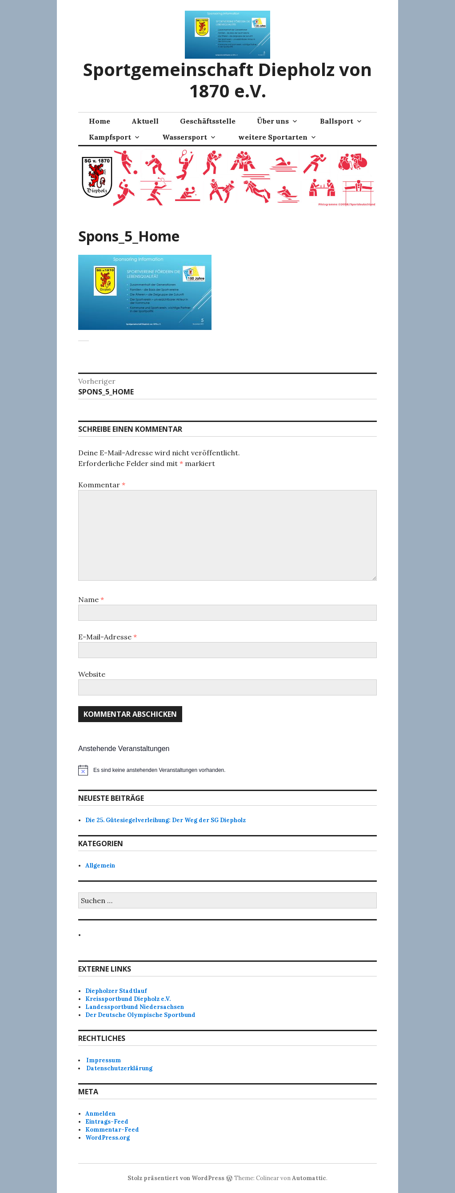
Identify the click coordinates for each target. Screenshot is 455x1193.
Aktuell (145, 120)
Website (91, 674)
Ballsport (336, 120)
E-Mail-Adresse (107, 636)
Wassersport (184, 137)
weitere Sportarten (272, 137)
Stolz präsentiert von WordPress (176, 1178)
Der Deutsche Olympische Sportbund (140, 1015)
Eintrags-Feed (106, 1121)
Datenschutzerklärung (119, 1068)
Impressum (103, 1060)
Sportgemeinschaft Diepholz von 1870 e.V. (227, 80)
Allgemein (100, 865)
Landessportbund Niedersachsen (134, 1007)
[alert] (227, 770)
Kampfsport (110, 137)
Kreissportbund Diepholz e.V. (128, 999)
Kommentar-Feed (112, 1129)
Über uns (273, 120)
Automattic (309, 1178)
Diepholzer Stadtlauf (116, 991)
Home (99, 120)
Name (91, 599)
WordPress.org (107, 1137)
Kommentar (101, 484)
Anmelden (100, 1113)
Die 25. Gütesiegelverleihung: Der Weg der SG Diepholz (165, 820)
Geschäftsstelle (207, 120)
